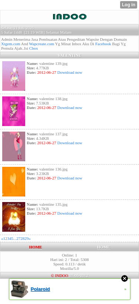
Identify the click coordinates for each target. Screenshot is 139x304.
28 (22, 238)
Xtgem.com (10, 44)
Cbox (33, 48)
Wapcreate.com (41, 44)
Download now (69, 72)
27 (18, 238)
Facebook (103, 44)
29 (26, 238)
